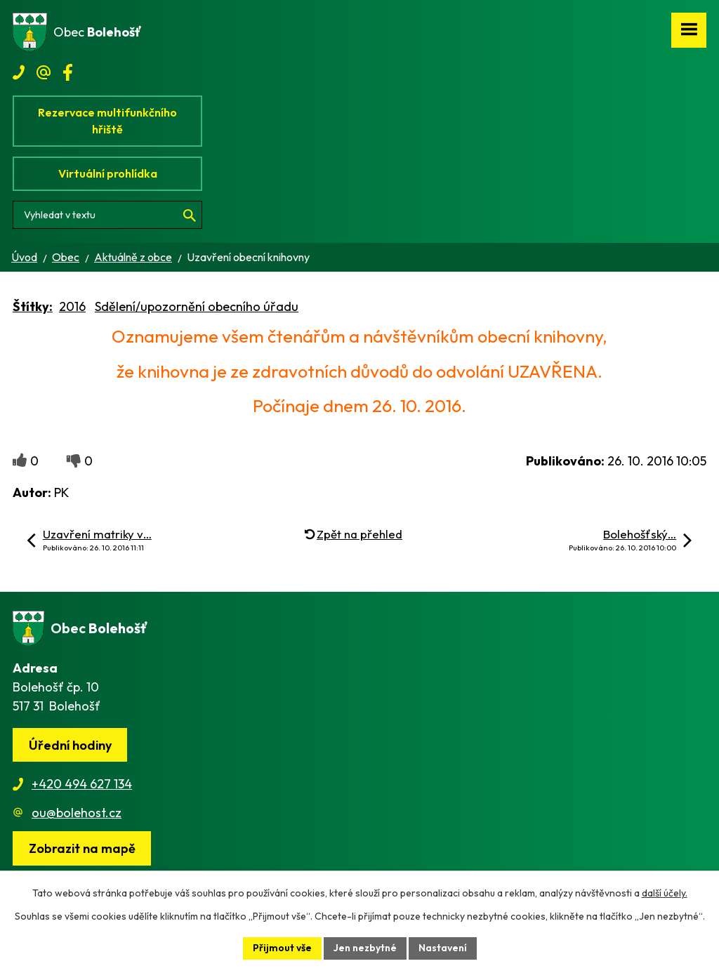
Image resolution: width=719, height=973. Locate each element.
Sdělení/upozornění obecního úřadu (196, 306)
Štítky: (33, 306)
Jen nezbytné (365, 947)
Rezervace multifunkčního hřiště (107, 120)
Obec (65, 257)
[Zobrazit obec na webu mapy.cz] (82, 848)
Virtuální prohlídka (107, 173)
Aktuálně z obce (133, 257)
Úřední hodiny (70, 745)
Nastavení (442, 947)
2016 (72, 306)
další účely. (664, 893)
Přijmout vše (282, 947)
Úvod (24, 257)
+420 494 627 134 (82, 784)
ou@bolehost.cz (76, 813)
